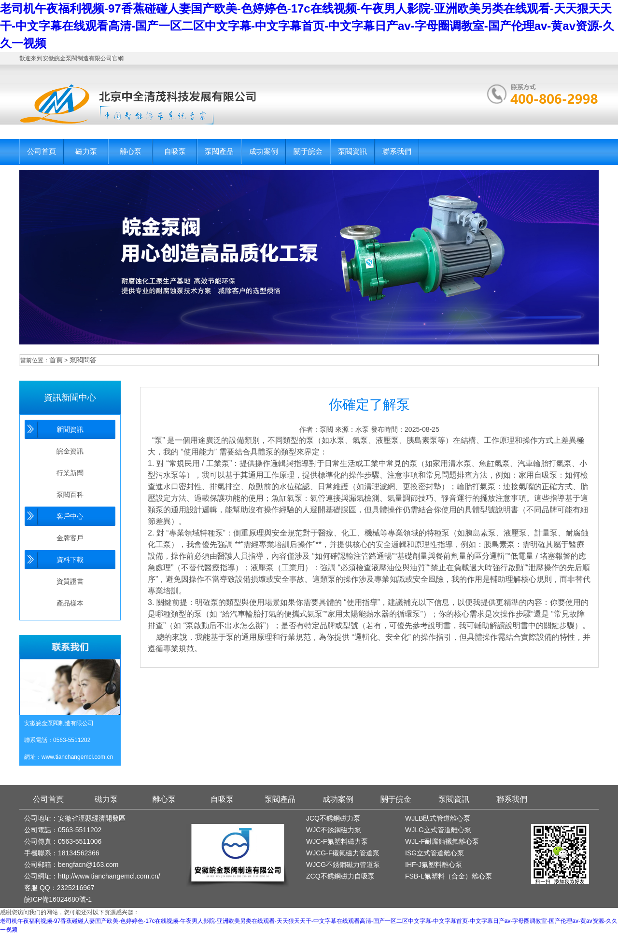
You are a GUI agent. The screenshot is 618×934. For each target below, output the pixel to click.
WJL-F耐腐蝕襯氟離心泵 (442, 841)
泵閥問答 (83, 360)
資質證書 (70, 581)
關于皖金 (308, 151)
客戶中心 (70, 516)
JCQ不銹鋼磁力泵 (333, 818)
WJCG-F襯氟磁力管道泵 (342, 853)
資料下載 (70, 559)
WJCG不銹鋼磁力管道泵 (343, 864)
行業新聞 (70, 473)
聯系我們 (396, 151)
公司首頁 (41, 151)
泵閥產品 (219, 151)
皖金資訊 (70, 451)
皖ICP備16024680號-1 (58, 899)
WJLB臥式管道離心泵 (437, 818)
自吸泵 (175, 151)
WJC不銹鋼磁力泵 (333, 830)
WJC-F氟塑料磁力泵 (337, 841)
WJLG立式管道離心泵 (438, 830)
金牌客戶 (70, 538)
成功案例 (263, 151)
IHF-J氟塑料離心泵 (433, 864)
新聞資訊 (70, 429)
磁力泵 (86, 151)
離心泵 (130, 151)
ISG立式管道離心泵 (434, 853)
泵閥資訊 (352, 151)
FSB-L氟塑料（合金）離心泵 (448, 876)
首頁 (56, 360)
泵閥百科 (70, 494)
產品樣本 (70, 603)
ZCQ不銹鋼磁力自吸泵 (340, 876)
